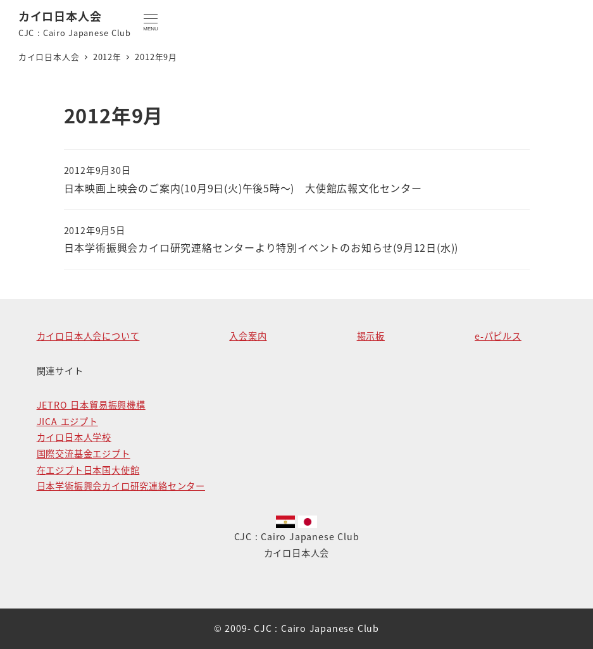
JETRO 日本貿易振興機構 (91, 405)
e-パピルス (498, 336)
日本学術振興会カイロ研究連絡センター (121, 485)
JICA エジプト (67, 421)
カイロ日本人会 (60, 16)
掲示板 (371, 336)
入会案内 (247, 336)
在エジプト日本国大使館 (88, 470)
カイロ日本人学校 (74, 437)
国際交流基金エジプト (83, 453)
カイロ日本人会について (88, 336)
